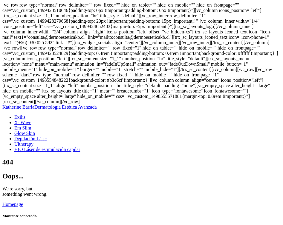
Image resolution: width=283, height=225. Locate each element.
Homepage (12, 204)
